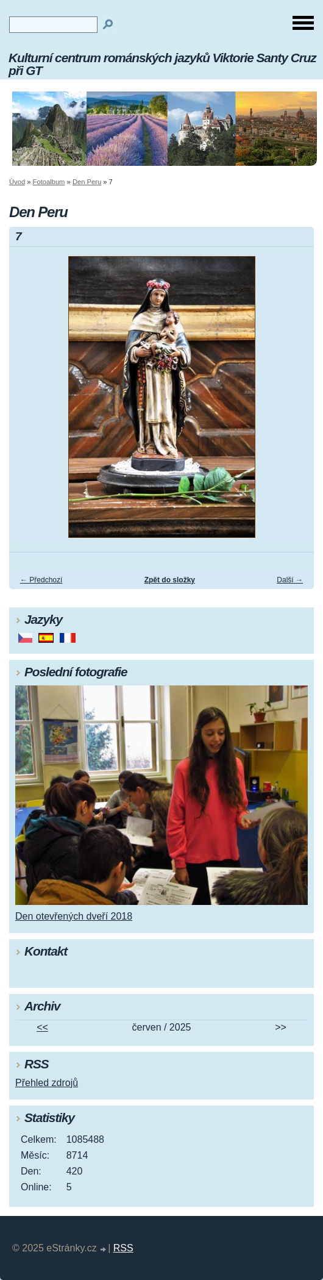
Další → (290, 580)
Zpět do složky (169, 580)
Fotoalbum (49, 181)
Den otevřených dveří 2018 (73, 916)
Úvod (17, 181)
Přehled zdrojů (46, 1083)
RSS (123, 1248)
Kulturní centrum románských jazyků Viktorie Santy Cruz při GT (162, 64)
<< (42, 1027)
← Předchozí (41, 580)
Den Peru (87, 181)
